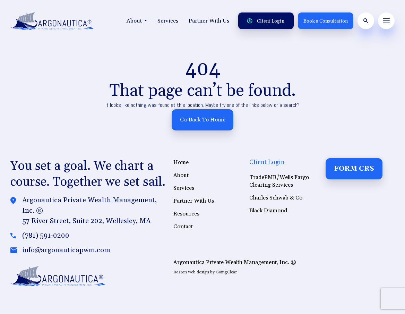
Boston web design (191, 272)
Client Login (265, 21)
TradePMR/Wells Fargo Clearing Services (279, 181)
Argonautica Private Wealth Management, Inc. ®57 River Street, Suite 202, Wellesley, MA (89, 211)
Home (181, 162)
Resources (186, 213)
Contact (183, 226)
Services (167, 20)
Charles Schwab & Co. (276, 197)
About (137, 20)
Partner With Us (209, 20)
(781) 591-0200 (45, 235)
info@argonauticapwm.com (66, 250)
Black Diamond (268, 210)
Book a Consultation (325, 21)
